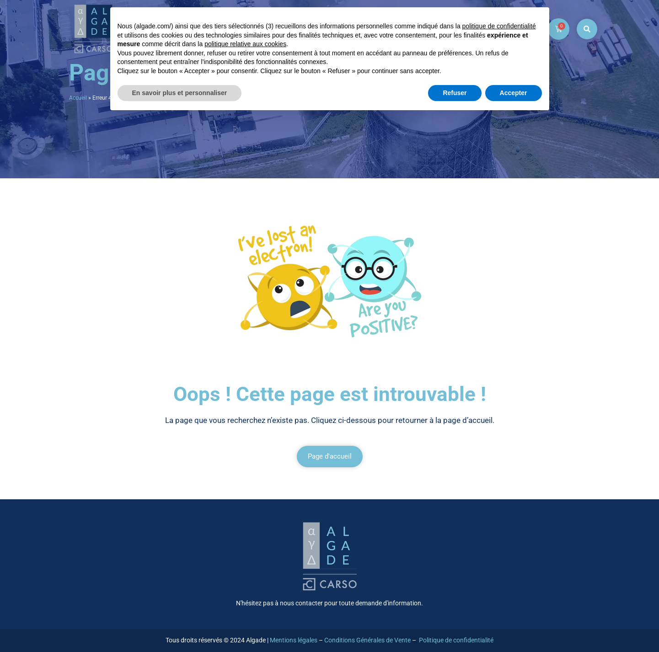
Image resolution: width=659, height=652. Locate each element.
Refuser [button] (454, 92)
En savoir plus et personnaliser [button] (179, 92)
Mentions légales (293, 640)
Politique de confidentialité (456, 640)
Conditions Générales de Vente (367, 640)
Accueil (78, 98)
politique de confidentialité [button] (499, 26)
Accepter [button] (513, 92)
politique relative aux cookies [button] (245, 44)
